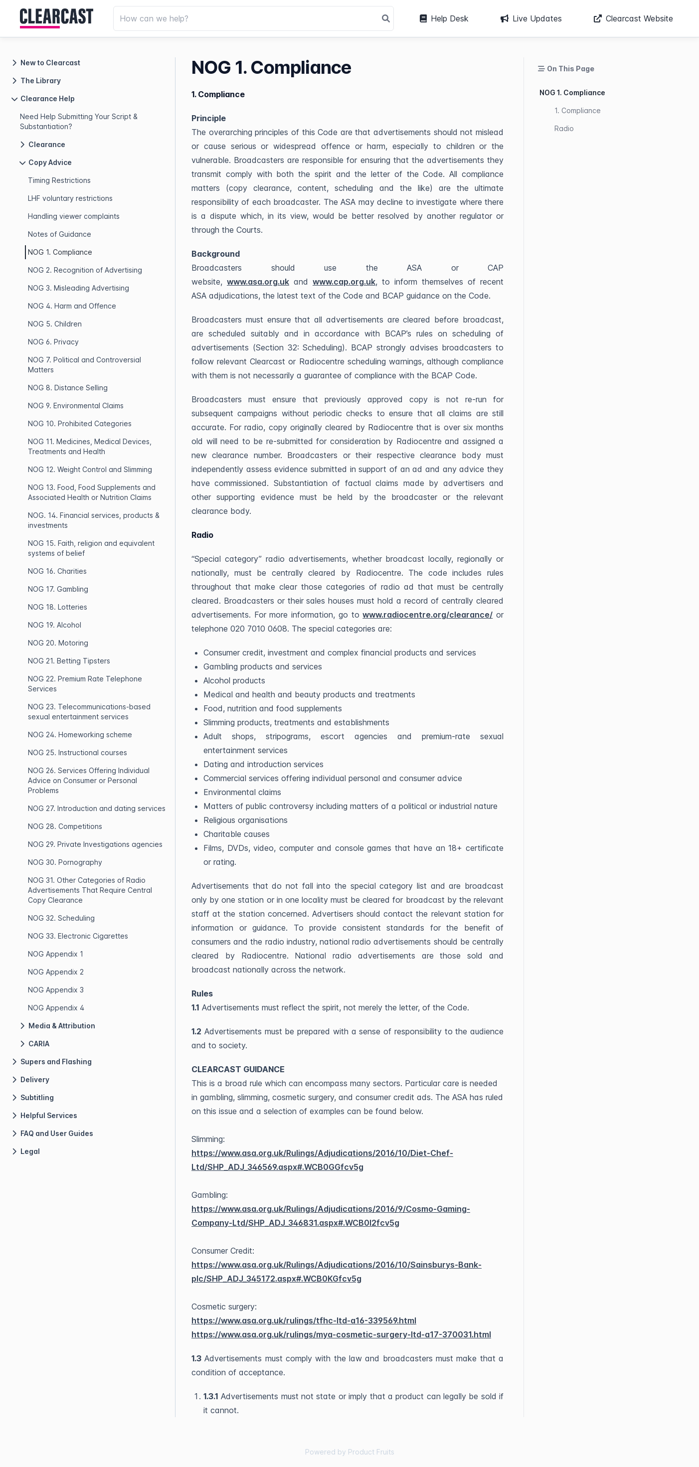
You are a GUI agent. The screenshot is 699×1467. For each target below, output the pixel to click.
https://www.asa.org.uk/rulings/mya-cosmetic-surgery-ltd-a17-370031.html (341, 1334)
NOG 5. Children (55, 324)
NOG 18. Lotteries (57, 607)
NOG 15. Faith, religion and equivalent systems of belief (91, 548)
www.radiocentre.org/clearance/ (427, 615)
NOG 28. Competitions (65, 826)
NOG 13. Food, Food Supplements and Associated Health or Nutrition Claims (92, 492)
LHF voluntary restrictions (70, 198)
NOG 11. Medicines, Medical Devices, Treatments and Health (90, 446)
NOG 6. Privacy (53, 341)
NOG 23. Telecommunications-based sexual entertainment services (89, 711)
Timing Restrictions (59, 180)
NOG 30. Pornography (65, 862)
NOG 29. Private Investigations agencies (95, 844)
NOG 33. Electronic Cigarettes (78, 936)
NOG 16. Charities (57, 571)
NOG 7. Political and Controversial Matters (84, 364)
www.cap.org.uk (344, 282)
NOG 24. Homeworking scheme (80, 734)
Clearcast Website (633, 18)
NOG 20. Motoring (58, 643)
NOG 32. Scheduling (61, 918)
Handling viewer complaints (74, 216)
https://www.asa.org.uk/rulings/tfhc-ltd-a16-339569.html (303, 1320)
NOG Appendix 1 (55, 954)
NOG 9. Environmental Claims (76, 405)
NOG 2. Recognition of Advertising (85, 270)
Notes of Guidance (59, 234)
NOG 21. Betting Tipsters (69, 660)
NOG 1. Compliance (60, 252)
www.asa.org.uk (258, 282)
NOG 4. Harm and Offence (72, 306)
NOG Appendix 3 (56, 989)
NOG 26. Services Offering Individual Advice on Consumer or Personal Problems (89, 780)
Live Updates (531, 18)
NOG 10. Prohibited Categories (80, 423)
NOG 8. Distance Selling (68, 387)
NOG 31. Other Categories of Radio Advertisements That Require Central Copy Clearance (90, 890)
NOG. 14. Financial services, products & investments (94, 520)
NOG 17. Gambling (58, 589)
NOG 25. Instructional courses (77, 752)
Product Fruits (371, 1452)
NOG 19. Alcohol (54, 625)
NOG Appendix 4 (56, 1007)
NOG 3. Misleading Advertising (78, 288)
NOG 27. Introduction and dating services (97, 808)
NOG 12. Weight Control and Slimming (90, 469)
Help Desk (444, 18)
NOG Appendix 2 (56, 972)
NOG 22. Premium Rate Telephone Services (85, 683)
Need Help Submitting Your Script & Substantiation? (79, 121)
